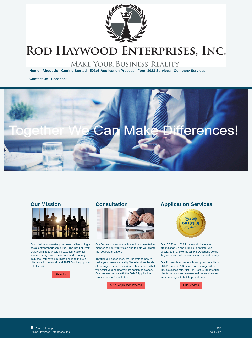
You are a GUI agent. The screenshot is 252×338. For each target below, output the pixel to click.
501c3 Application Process (126, 285)
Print (36, 328)
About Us (60, 274)
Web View (215, 331)
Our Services (191, 285)
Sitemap (48, 328)
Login (218, 327)
